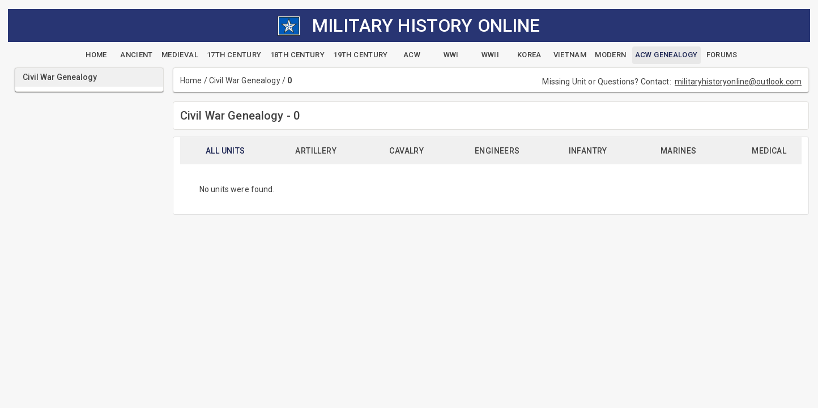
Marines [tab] (679, 150)
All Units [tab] (225, 150)
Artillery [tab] (315, 150)
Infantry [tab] (588, 150)
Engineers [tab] (497, 150)
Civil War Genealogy (244, 80)
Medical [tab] (769, 150)
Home (191, 80)
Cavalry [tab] (406, 150)
